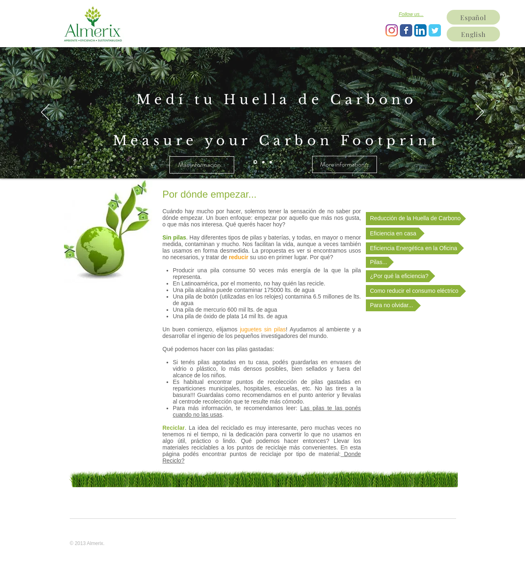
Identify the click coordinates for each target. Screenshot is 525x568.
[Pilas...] (380, 262)
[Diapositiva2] (263, 162)
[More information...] (344, 164)
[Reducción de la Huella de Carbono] (416, 218)
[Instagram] (392, 30)
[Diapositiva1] (255, 162)
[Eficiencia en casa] (395, 234)
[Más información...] (201, 164)
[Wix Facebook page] (406, 30)
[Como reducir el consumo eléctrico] (416, 291)
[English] (473, 34)
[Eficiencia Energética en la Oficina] (415, 248)
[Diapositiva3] (270, 162)
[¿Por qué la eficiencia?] (400, 276)
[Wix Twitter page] (435, 30)
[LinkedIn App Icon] (420, 30)
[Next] (480, 112)
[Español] (473, 17)
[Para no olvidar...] (393, 305)
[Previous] (45, 112)
